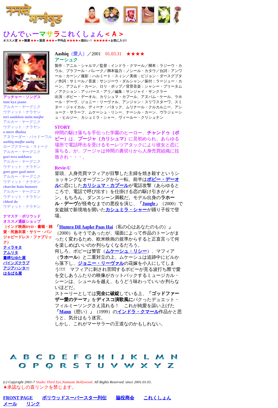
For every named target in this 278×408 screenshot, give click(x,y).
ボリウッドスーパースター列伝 (74, 397)
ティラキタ (12, 247)
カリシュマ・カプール (105, 185)
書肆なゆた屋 (14, 258)
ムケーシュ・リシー (126, 251)
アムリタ (10, 252)
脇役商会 (125, 397)
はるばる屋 (12, 273)
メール (10, 403)
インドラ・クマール (138, 311)
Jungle (148, 203)
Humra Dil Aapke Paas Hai (86, 226)
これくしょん (157, 397)
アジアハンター (16, 268)
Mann (65, 311)
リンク (33, 403)
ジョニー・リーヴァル (101, 263)
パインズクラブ (16, 263)
